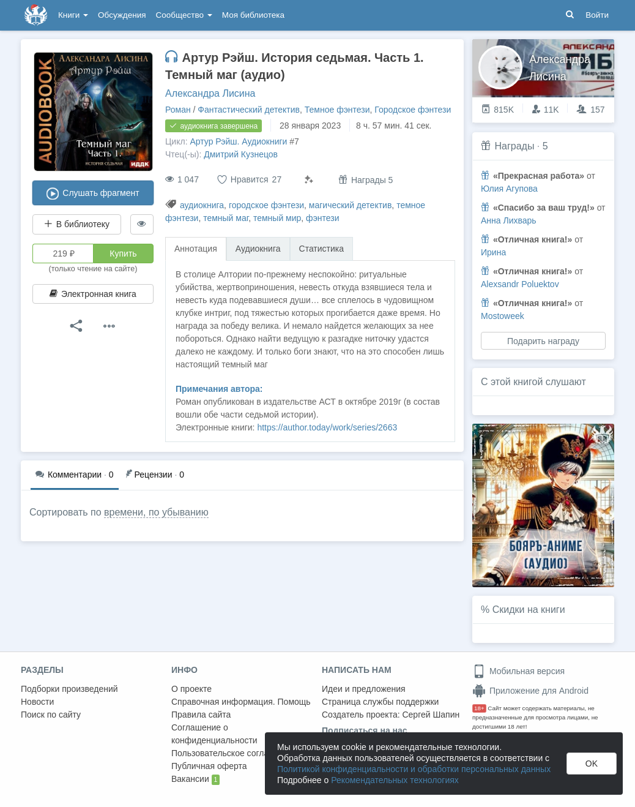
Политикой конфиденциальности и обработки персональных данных (414, 769)
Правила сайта (201, 714)
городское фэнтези (266, 205)
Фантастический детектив (249, 109)
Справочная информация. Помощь (241, 702)
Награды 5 (365, 180)
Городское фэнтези (412, 109)
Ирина (493, 252)
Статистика (321, 248)
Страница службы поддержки (380, 702)
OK (591, 763)
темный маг (225, 218)
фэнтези (322, 218)
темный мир (277, 218)
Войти (597, 15)
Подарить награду (543, 341)
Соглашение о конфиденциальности (214, 734)
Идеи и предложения (364, 689)
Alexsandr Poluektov (520, 284)
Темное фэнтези (337, 109)
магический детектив (350, 205)
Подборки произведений (69, 689)
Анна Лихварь (509, 220)
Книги (73, 15)
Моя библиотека (253, 15)
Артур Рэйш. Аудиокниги (238, 141)
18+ (479, 708)
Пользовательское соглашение (233, 753)
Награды (514, 146)
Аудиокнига (258, 248)
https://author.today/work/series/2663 (327, 427)
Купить (123, 253)
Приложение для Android (530, 690)
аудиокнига (202, 205)
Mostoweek (502, 316)
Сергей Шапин (430, 714)
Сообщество (184, 15)
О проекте (191, 689)
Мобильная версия (518, 671)
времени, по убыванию (156, 512)
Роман (178, 109)
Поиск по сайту (51, 714)
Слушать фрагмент (92, 193)
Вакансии (195, 779)
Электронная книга (93, 294)
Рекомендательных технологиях (395, 780)
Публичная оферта (209, 766)
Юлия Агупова (509, 188)
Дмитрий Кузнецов (241, 154)
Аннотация (195, 248)
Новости (37, 702)
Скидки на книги (528, 609)
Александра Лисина (210, 93)
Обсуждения (122, 15)
